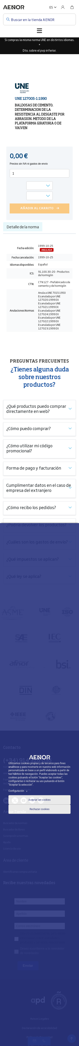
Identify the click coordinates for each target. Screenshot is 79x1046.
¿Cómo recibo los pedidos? (31, 507)
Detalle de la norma (23, 226)
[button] (53, 7)
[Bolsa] (72, 7)
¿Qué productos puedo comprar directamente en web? (36, 408)
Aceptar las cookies (39, 799)
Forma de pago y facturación (33, 467)
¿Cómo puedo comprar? (28, 428)
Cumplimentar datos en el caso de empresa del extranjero (38, 487)
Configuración (18, 790)
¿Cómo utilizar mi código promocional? (29, 448)
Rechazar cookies (39, 809)
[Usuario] (63, 7)
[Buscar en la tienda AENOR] (39, 19)
